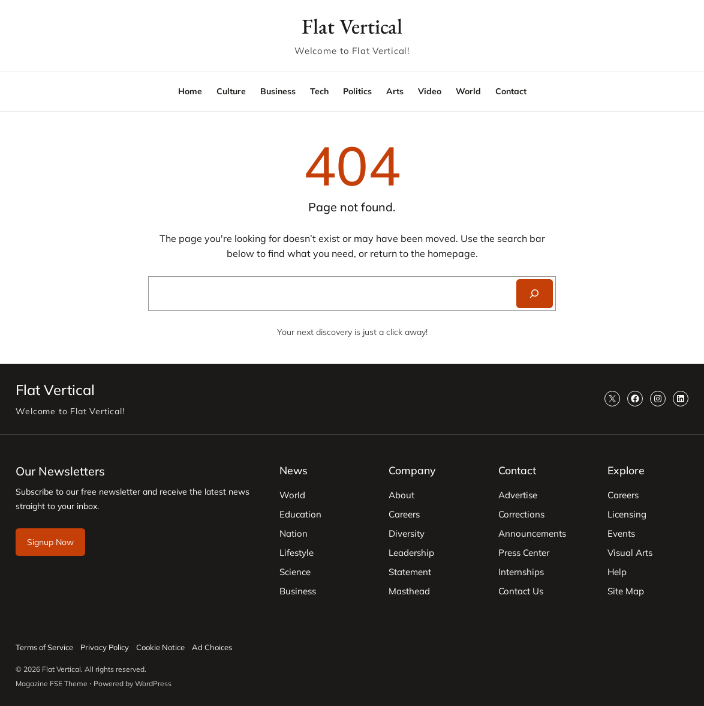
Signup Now (50, 542)
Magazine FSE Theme (52, 683)
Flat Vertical (352, 26)
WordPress (153, 683)
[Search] (534, 293)
